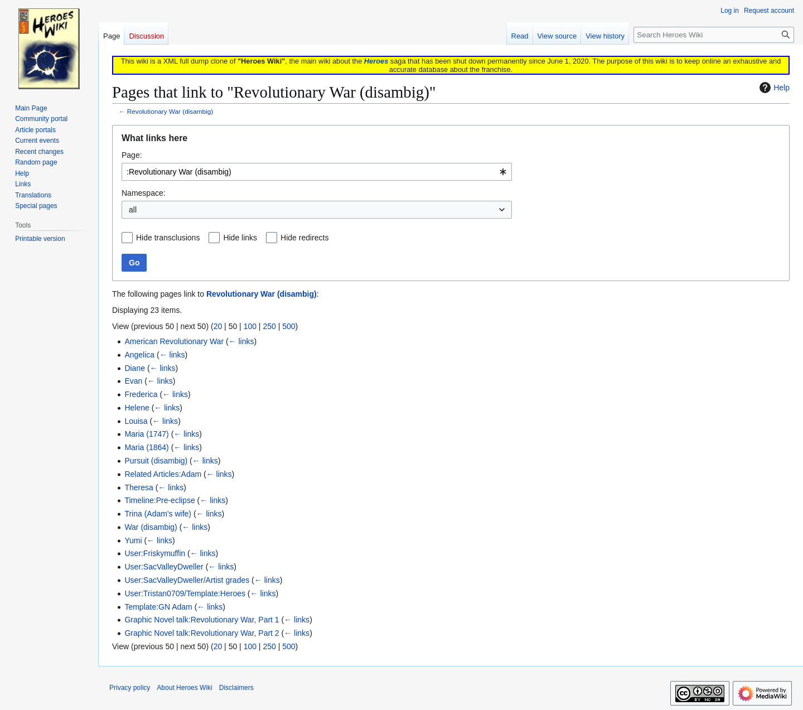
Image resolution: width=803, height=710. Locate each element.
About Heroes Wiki (184, 688)
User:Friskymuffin (154, 553)
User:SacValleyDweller (163, 566)
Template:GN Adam (158, 606)
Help (773, 87)
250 (269, 326)
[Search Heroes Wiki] (713, 35)
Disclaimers (236, 688)
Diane (134, 368)
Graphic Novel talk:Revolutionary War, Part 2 (201, 633)
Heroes (376, 61)
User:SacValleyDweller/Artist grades (186, 580)
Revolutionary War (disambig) (170, 111)
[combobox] (317, 172)
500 (288, 326)
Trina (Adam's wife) (157, 513)
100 (250, 326)
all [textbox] (133, 209)
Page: (132, 155)
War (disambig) (150, 527)
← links (241, 341)
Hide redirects (304, 237)
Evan (133, 380)
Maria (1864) (146, 447)
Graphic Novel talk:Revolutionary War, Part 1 (201, 619)
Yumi (133, 540)
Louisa (135, 421)
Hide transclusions (168, 237)
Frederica (140, 394)
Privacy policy (129, 688)
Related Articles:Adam (162, 474)
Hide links (240, 237)
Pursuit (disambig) (155, 460)
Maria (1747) (146, 433)
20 (218, 326)
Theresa (138, 487)
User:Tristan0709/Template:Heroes (184, 593)
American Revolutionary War (174, 341)
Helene (136, 407)
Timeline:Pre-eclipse (159, 500)
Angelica (139, 354)
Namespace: (144, 193)
